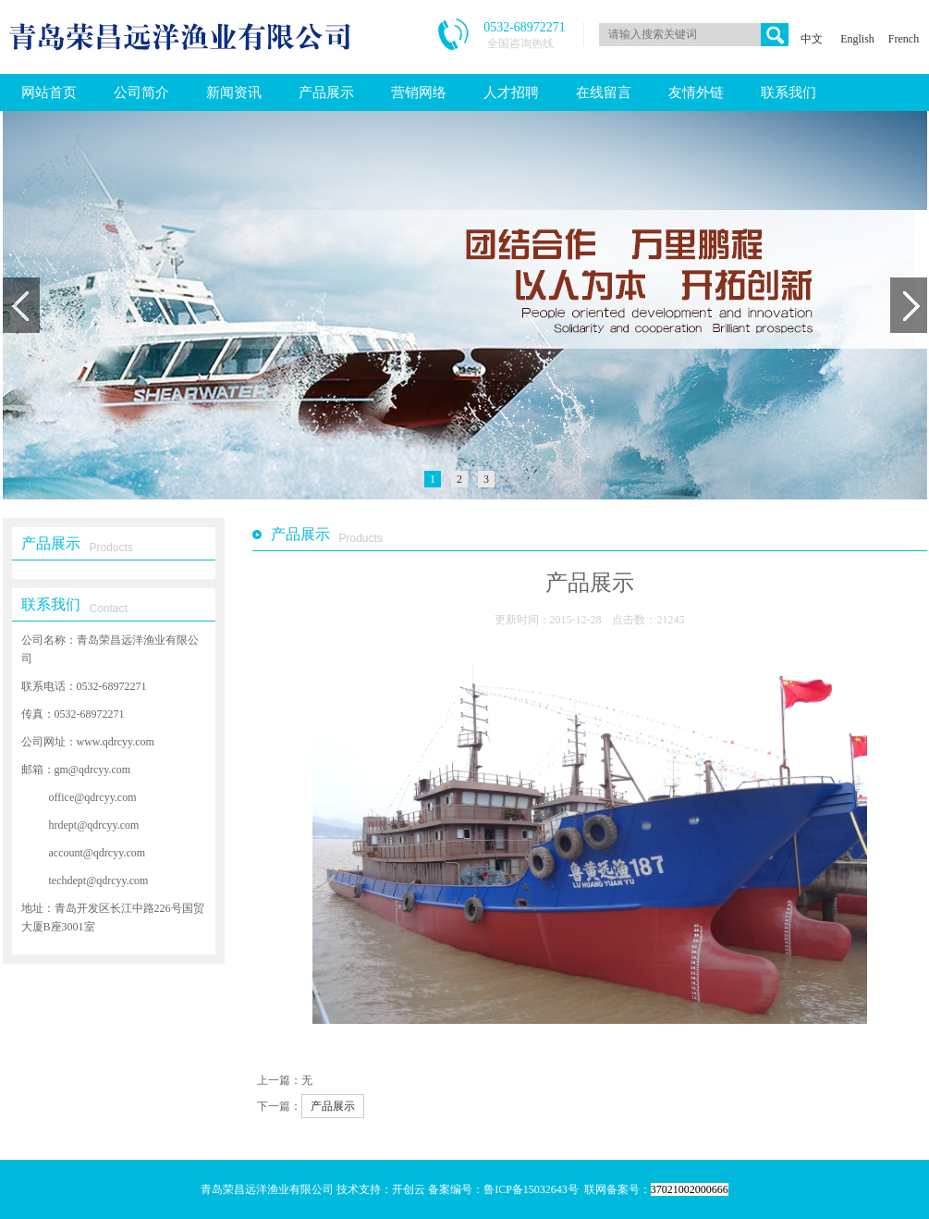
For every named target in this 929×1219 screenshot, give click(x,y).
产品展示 (326, 92)
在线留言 (603, 92)
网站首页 (49, 92)
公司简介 (141, 92)
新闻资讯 (234, 92)
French (903, 38)
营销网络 (418, 92)
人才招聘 (511, 92)
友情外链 (696, 92)
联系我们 (788, 92)
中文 (812, 38)
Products (111, 547)
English (857, 38)
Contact (109, 608)
